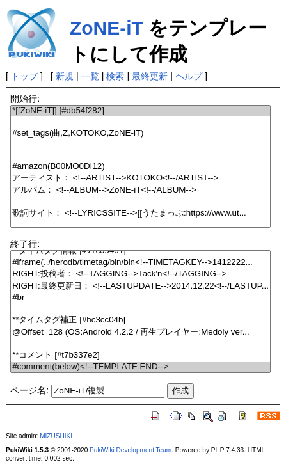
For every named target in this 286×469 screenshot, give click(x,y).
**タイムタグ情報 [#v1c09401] (140, 251)
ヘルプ (188, 76)
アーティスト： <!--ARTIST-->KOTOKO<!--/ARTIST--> (140, 178)
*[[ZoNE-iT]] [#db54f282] (140, 111)
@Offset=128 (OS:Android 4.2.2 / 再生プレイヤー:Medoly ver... (140, 332)
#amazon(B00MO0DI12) (140, 166)
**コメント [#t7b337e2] (140, 355)
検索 (115, 76)
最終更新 (150, 76)
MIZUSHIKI (56, 436)
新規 (65, 76)
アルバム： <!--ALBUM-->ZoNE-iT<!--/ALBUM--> (140, 190)
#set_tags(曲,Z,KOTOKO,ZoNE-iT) (140, 133)
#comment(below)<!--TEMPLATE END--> (140, 367)
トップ (24, 76)
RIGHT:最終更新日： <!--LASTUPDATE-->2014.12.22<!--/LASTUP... (140, 286)
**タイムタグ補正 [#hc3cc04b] (140, 320)
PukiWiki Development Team (130, 450)
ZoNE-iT (106, 27)
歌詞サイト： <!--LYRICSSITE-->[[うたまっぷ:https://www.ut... (140, 213)
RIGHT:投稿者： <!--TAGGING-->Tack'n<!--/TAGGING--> (140, 274)
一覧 (90, 76)
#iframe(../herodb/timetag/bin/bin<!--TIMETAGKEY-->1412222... (140, 262)
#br (140, 297)
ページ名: (29, 390)
